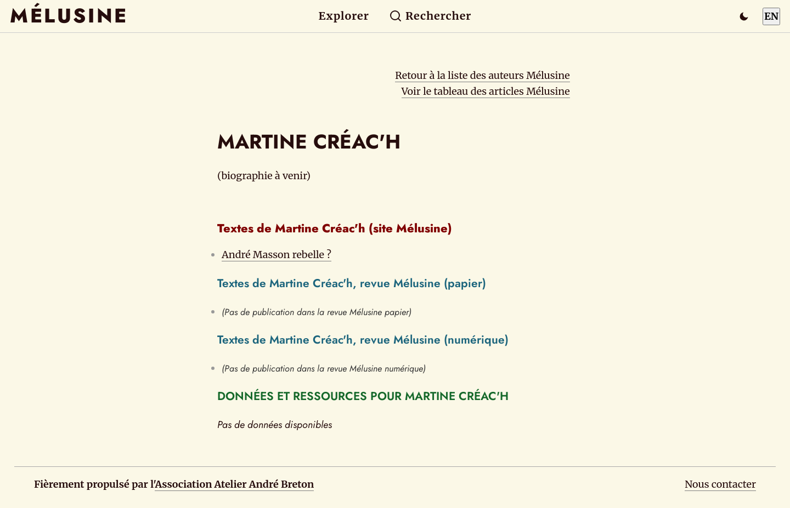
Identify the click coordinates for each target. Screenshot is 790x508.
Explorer (344, 15)
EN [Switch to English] (771, 16)
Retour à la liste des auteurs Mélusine (482, 75)
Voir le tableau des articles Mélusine (486, 91)
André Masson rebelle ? (276, 254)
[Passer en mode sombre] (744, 16)
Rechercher (430, 15)
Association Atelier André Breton (234, 484)
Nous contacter (720, 484)
